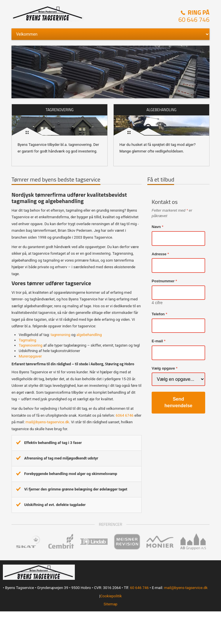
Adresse (159, 254)
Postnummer (163, 281)
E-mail (157, 341)
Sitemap (110, 604)
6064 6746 (125, 415)
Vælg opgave (163, 368)
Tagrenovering (30, 345)
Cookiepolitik (111, 596)
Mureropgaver (30, 356)
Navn (156, 227)
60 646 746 (193, 19)
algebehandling (89, 335)
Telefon (158, 314)
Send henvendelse (179, 402)
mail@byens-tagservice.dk (47, 422)
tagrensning (61, 335)
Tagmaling (27, 340)
